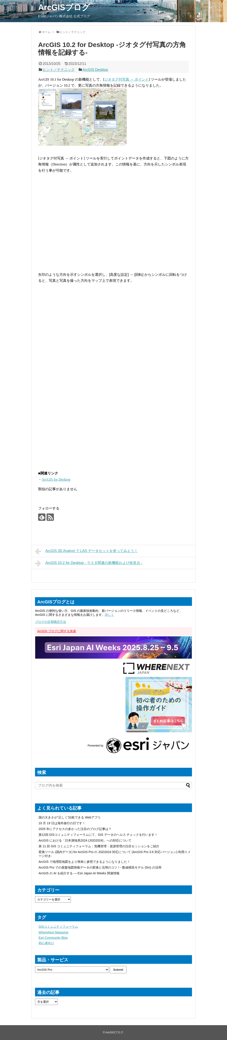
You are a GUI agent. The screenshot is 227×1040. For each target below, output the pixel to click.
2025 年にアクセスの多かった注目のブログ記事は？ (75, 829)
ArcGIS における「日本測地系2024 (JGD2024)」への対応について (85, 840)
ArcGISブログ (64, 7)
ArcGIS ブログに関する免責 (56, 631)
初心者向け (46, 943)
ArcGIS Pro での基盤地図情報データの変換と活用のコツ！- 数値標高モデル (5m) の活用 (100, 867)
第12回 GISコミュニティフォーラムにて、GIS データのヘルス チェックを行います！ (98, 834)
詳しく (109, 614)
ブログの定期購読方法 (50, 622)
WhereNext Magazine (53, 932)
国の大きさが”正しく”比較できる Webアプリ (70, 817)
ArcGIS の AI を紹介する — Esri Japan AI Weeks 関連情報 (79, 873)
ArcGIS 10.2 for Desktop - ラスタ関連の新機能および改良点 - (88, 563)
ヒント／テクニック (59, 70)
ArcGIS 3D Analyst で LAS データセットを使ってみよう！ (86, 551)
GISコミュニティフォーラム (58, 926)
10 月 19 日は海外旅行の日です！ (62, 823)
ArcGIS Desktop (95, 70)
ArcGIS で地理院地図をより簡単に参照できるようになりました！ (84, 861)
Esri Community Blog (53, 937)
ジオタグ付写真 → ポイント (126, 79)
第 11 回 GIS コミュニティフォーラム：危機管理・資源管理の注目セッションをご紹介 (99, 846)
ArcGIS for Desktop (56, 479)
